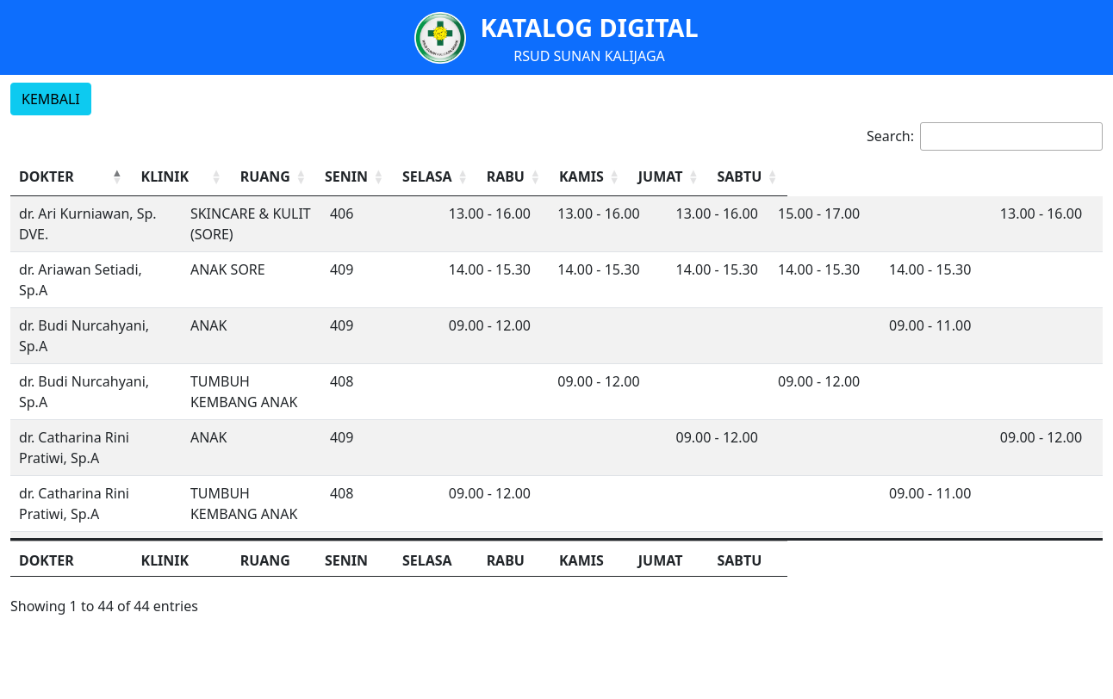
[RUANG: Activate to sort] (409, 177)
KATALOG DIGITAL (589, 27)
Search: (890, 136)
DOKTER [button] (46, 176)
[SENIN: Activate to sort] (525, 177)
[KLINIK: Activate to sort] (284, 177)
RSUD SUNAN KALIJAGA (589, 55)
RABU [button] (718, 176)
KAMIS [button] (861, 176)
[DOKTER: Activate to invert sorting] (107, 177)
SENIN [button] (484, 176)
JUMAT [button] (952, 176)
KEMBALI (51, 99)
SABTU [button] (1043, 176)
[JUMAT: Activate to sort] (966, 177)
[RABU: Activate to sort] (760, 177)
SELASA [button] (631, 176)
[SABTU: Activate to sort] (1057, 177)
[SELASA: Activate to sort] (643, 177)
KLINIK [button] (237, 176)
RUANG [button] (397, 176)
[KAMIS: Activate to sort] (875, 177)
